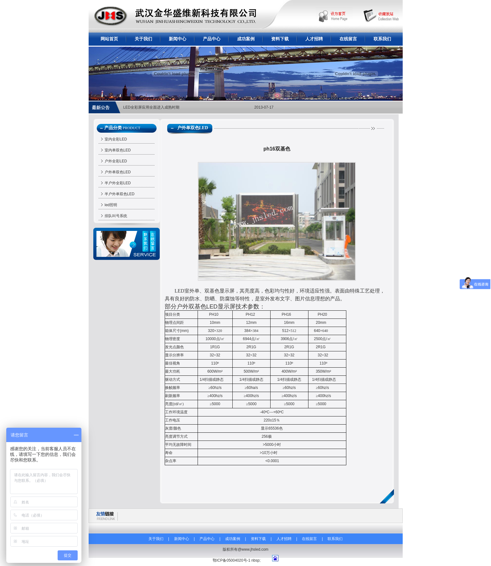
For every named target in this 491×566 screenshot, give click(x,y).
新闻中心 (177, 39)
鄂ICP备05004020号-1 (231, 560)
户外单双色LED (118, 172)
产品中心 (211, 39)
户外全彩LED (116, 161)
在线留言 (348, 39)
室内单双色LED (118, 150)
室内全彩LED (116, 139)
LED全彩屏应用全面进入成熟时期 (151, 107)
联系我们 (382, 39)
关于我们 (143, 39)
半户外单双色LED (119, 194)
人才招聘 (314, 39)
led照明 (111, 205)
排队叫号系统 (116, 216)
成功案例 (246, 39)
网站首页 (109, 39)
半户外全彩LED (118, 183)
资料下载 (280, 39)
